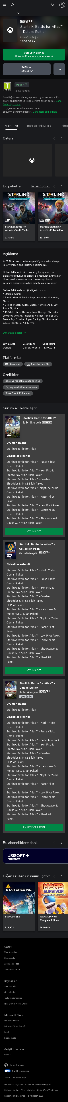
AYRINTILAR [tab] (11, 126)
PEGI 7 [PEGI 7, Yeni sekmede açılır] (21, 84)
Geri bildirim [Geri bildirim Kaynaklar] (9, 992)
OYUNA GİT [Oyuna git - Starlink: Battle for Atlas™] (34, 531)
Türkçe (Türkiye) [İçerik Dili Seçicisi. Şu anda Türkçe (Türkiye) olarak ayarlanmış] (17, 1065)
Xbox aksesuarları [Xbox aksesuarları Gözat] (12, 969)
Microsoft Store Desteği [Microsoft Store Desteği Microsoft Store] (14, 1026)
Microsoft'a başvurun (13, 1084)
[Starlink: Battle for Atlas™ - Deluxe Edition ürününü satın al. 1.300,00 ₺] (27, 69)
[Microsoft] (33, 3)
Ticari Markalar (28, 1090)
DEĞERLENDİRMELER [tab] (39, 126)
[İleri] (61, 138)
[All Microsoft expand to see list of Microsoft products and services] (4, 5)
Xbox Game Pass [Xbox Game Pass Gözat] (11, 964)
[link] (19, 216)
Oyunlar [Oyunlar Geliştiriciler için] (7, 1054)
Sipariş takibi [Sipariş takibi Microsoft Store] (10, 1038)
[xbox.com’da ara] (13, 5)
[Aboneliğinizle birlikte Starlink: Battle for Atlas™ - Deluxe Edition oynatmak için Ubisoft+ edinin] (34, 54)
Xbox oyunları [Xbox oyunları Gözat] (10, 958)
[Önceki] (54, 138)
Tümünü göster (40, 186)
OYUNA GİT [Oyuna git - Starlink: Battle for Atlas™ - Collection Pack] (34, 670)
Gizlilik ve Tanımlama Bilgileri (38, 1084)
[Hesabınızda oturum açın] (62, 5)
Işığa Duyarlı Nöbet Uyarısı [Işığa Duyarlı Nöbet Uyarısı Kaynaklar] (16, 1003)
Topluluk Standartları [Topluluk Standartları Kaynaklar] (13, 998)
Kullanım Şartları (11, 1090)
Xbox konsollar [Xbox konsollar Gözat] (10, 952)
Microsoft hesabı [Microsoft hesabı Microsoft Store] (11, 1020)
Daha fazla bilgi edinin (45, 111)
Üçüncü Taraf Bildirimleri (48, 1090)
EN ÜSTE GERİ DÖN (34, 827)
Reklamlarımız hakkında (14, 1096)
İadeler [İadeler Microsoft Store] (7, 1032)
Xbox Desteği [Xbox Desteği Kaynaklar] (10, 986)
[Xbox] (9, 13)
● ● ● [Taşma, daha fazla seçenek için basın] (59, 69)
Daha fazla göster (14, 332)
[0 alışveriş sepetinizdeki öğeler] (53, 5)
